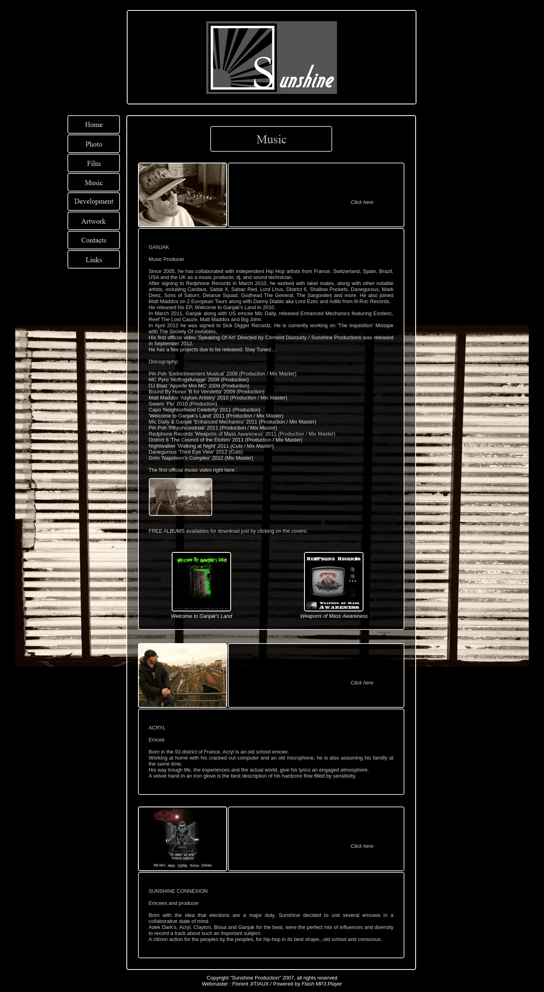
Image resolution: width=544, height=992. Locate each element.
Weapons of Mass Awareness (333, 616)
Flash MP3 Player (322, 984)
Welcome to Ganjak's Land (201, 616)
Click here (362, 202)
